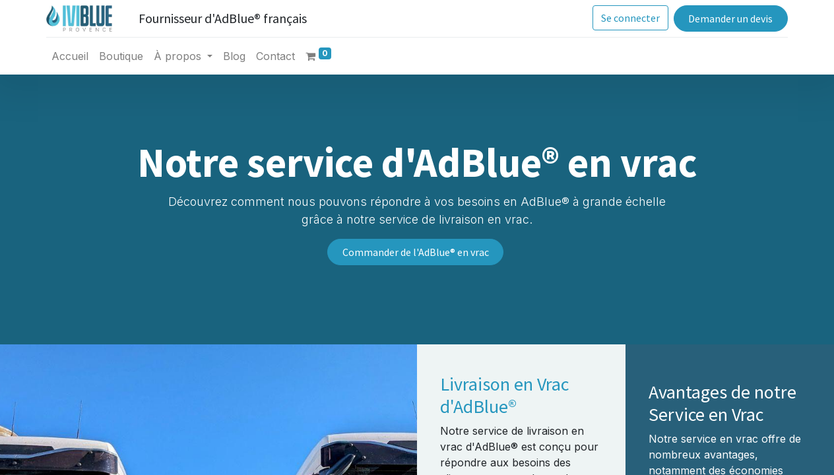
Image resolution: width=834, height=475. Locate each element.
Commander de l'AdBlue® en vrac (415, 252)
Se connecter (625, 17)
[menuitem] (74, 56)
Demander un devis (726, 18)
